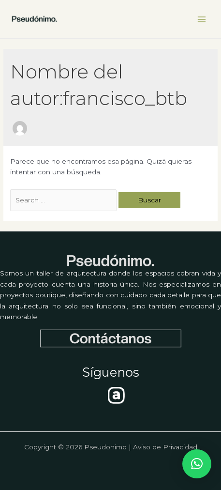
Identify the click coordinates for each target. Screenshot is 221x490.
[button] (196, 463)
